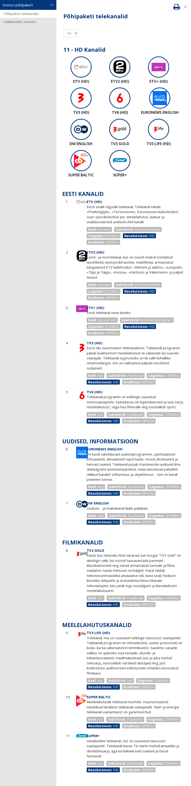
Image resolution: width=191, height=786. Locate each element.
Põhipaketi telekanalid (21, 13)
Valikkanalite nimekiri (20, 21)
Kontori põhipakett (28, 5)
